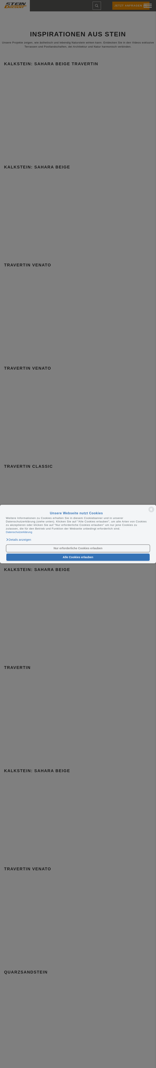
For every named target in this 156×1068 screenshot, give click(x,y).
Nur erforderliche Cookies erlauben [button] (78, 548)
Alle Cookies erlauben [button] (78, 557)
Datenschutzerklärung (19, 532)
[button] (18, 539)
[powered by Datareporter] (151, 512)
